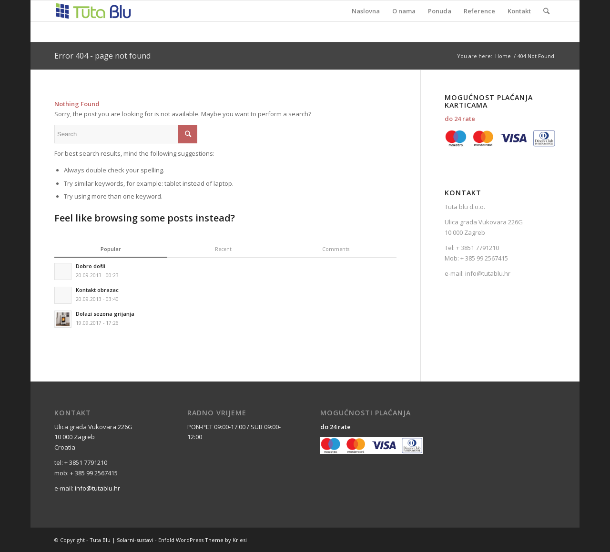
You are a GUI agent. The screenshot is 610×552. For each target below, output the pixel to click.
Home (503, 56)
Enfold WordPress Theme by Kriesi (202, 539)
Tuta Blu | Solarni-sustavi (121, 539)
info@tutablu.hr (487, 273)
